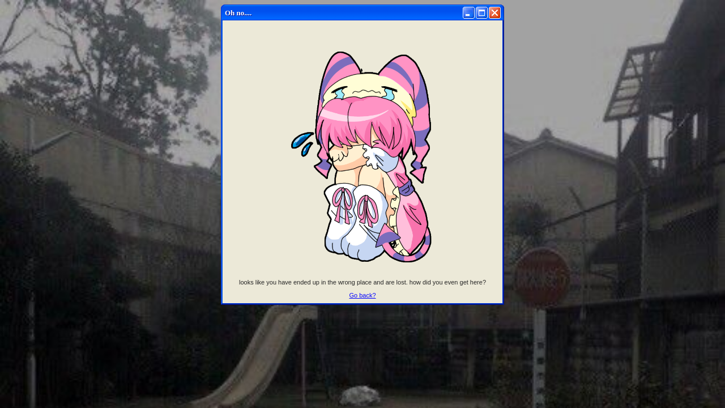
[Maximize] (482, 13)
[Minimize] (469, 13)
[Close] (495, 13)
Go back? (362, 295)
